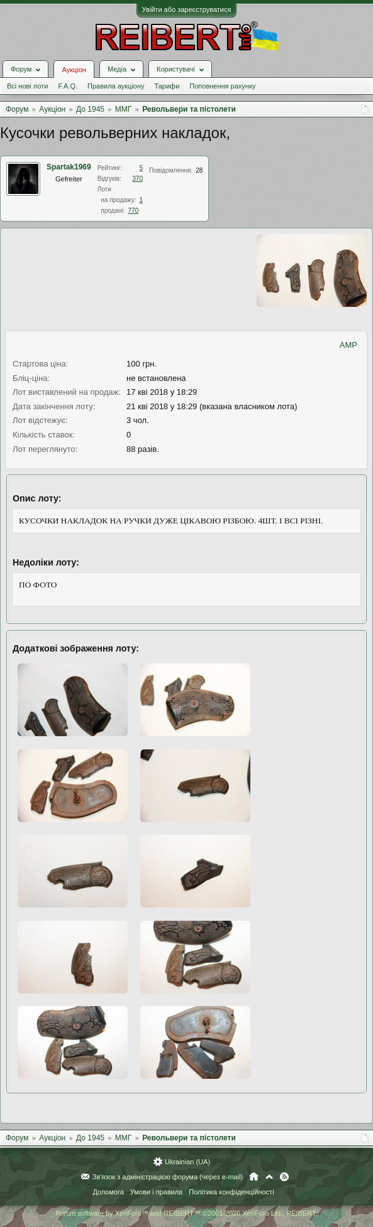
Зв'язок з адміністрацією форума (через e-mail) (167, 1177)
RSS (284, 1176)
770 (133, 210)
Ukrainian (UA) (187, 1161)
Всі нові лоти (27, 86)
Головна (254, 1176)
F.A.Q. (67, 86)
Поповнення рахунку (222, 86)
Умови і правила (156, 1192)
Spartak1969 (69, 167)
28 (199, 170)
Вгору (269, 1176)
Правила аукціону (115, 86)
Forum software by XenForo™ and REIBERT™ (186, 1213)
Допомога (107, 1192)
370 (137, 178)
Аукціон (74, 69)
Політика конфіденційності (231, 1192)
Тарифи (167, 86)
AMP (348, 345)
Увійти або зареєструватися (186, 9)
